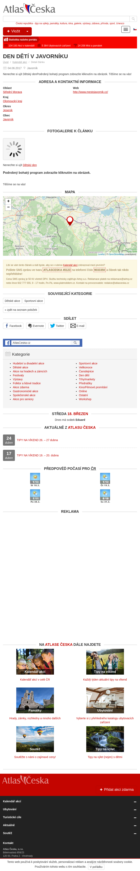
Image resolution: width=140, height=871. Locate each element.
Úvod (6, 62)
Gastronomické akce (25, 391)
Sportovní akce (33, 300)
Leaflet (101, 254)
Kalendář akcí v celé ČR (35, 679)
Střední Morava (12, 92)
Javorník (8, 119)
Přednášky (85, 383)
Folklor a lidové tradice (27, 383)
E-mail (77, 326)
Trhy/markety (87, 379)
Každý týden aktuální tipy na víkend (105, 679)
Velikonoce (85, 367)
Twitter (57, 326)
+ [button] (8, 202)
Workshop (85, 399)
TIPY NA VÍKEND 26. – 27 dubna (37, 440)
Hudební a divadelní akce (28, 363)
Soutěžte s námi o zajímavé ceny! (35, 757)
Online (83, 391)
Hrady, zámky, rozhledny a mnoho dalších (35, 718)
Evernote (36, 326)
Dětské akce (12, 300)
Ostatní (83, 395)
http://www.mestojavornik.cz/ (90, 92)
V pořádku (96, 866)
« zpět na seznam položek (21, 309)
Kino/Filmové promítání (93, 387)
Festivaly (18, 375)
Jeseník (7, 110)
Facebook (13, 326)
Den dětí (84, 375)
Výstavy (18, 379)
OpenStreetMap (116, 254)
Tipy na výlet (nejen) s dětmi (105, 757)
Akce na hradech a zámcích (30, 371)
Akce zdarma (21, 387)
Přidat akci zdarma (116, 790)
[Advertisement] (70, 543)
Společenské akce (24, 395)
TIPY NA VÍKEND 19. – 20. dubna (38, 455)
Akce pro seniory (23, 399)
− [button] (8, 208)
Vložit (19, 31)
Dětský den (30, 165)
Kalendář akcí (19, 62)
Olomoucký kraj (12, 101)
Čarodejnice (86, 371)
